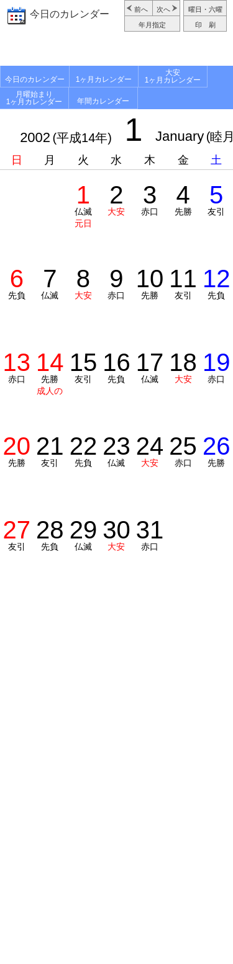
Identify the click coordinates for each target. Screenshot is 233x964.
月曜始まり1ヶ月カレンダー (34, 98)
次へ (163, 9)
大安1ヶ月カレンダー (173, 76)
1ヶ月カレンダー (104, 79)
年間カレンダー (103, 101)
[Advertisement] (116, 50)
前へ (141, 9)
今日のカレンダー (69, 14)
